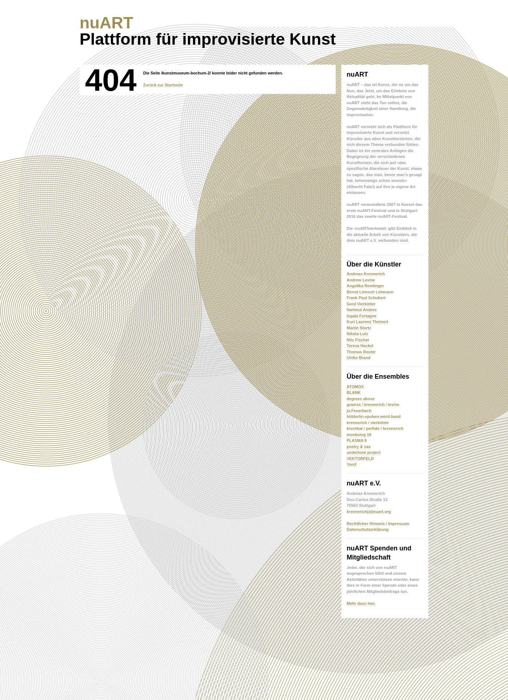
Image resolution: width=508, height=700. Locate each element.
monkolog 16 (359, 434)
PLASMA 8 (357, 440)
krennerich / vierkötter (368, 422)
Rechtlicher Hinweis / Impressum (378, 523)
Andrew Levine (361, 280)
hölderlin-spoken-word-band (374, 416)
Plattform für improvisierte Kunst (208, 30)
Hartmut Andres (362, 310)
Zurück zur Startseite (163, 85)
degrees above (361, 398)
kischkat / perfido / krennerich (375, 428)
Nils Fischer (358, 340)
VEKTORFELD (360, 458)
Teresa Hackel (360, 345)
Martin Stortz (359, 328)
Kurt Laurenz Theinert (367, 322)
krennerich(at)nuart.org (369, 511)
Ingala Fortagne (361, 316)
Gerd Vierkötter (361, 304)
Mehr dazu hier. (361, 603)
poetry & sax (359, 446)
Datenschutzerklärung (368, 529)
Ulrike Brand (358, 357)
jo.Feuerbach (359, 410)
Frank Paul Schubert (366, 298)
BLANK (354, 392)
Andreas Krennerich (366, 274)
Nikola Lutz (357, 333)
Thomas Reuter (361, 352)
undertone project (364, 452)
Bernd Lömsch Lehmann (370, 292)
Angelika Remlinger (365, 286)
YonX (351, 464)
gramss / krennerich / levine (373, 404)
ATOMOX (355, 386)
